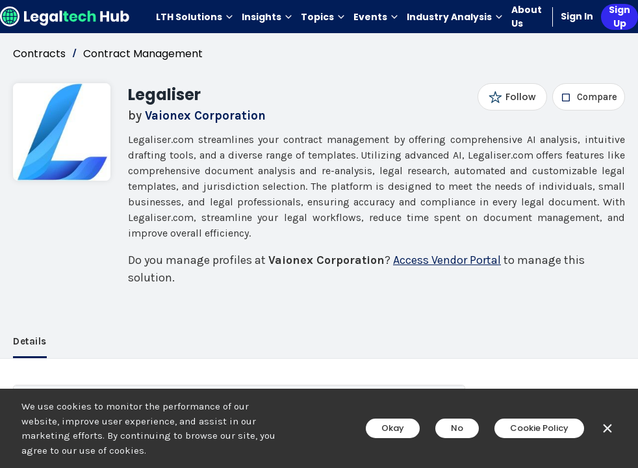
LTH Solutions (195, 16)
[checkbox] (589, 97)
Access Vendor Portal (447, 260)
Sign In (577, 16)
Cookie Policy (539, 428)
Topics (323, 16)
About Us (526, 16)
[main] (319, 234)
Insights (267, 16)
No (457, 428)
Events (376, 16)
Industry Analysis (455, 16)
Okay (392, 428)
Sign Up (619, 17)
